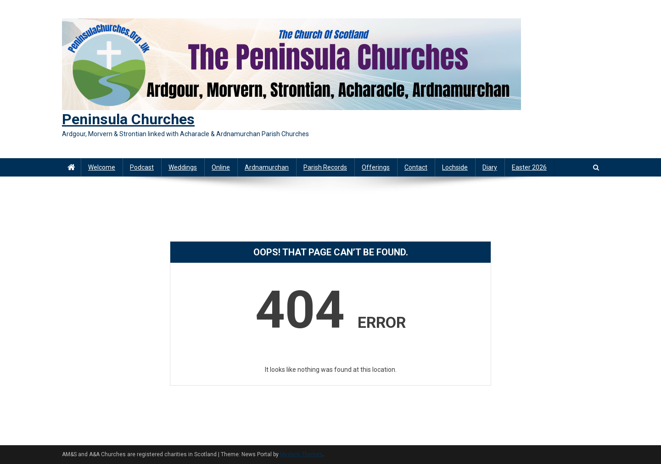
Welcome (101, 167)
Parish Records (325, 167)
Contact (415, 167)
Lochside (455, 167)
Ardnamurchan (267, 167)
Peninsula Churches (128, 119)
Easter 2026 (529, 167)
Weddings (182, 167)
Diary (489, 167)
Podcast (142, 167)
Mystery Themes (301, 454)
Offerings (376, 167)
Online (221, 167)
